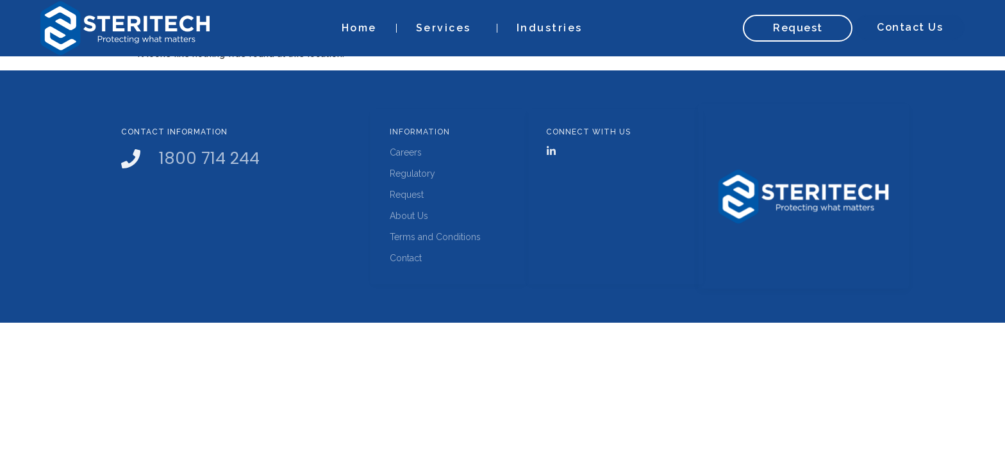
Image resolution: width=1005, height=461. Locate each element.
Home (359, 28)
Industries (553, 28)
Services (447, 28)
